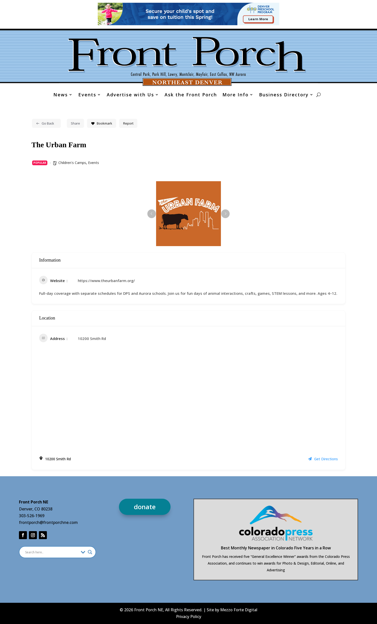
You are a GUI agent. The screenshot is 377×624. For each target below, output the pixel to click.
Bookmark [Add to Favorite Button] (101, 123)
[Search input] (52, 552)
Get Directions (323, 459)
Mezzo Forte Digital (238, 610)
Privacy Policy (188, 616)
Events (87, 95)
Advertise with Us (130, 95)
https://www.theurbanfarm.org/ (106, 280)
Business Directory (284, 95)
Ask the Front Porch (191, 95)
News (60, 95)
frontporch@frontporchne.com (48, 522)
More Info (235, 95)
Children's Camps (72, 162)
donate (145, 506)
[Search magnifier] (90, 552)
